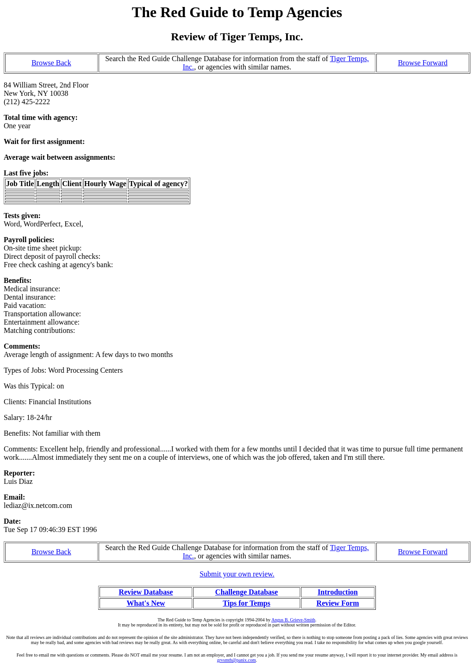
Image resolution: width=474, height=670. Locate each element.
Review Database (146, 592)
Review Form (338, 603)
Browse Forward (423, 63)
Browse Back (51, 63)
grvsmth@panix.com (236, 660)
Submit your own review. (237, 574)
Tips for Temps (246, 603)
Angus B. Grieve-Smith (293, 619)
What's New (145, 603)
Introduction (338, 592)
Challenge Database (246, 592)
